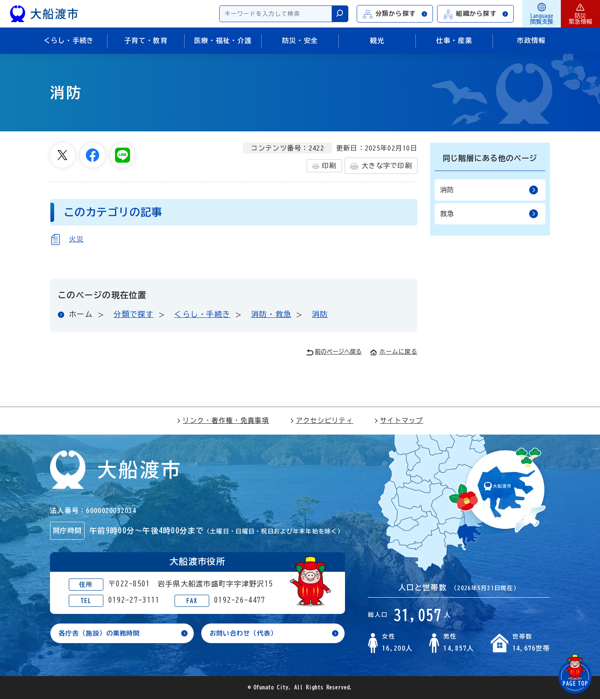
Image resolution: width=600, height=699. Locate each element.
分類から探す (395, 14)
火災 (76, 239)
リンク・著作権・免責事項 (223, 420)
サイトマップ (398, 420)
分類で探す (133, 314)
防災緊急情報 (580, 14)
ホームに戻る (394, 352)
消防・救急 (271, 314)
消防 (320, 314)
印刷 (324, 166)
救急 (489, 213)
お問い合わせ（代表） (246, 633)
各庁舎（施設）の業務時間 (102, 633)
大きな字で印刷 (381, 166)
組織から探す (475, 14)
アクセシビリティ (321, 420)
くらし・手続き (202, 314)
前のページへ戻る (334, 352)
